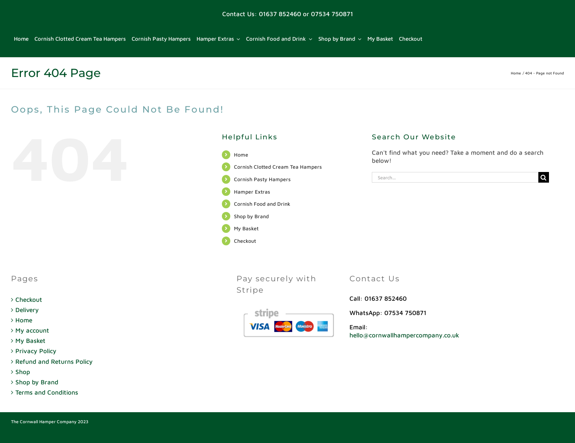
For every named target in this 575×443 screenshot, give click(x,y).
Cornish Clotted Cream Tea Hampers (278, 167)
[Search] (543, 177)
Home (241, 154)
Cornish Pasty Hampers (262, 179)
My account (32, 330)
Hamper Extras (252, 191)
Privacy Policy (35, 351)
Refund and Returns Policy (54, 361)
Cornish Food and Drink (262, 204)
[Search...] (455, 177)
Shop (22, 372)
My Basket (246, 228)
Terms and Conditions (46, 392)
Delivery (27, 310)
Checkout (245, 241)
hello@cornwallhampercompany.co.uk (404, 335)
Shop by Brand (251, 216)
